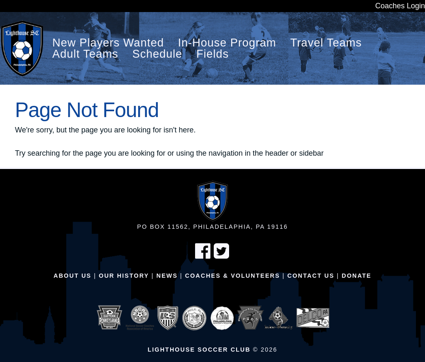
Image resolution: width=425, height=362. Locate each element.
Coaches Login (400, 6)
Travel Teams (326, 43)
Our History (124, 275)
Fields (212, 54)
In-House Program (227, 43)
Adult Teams (85, 54)
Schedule (157, 54)
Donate (356, 275)
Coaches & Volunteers (232, 275)
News (167, 275)
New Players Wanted (108, 43)
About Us (72, 275)
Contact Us (310, 275)
